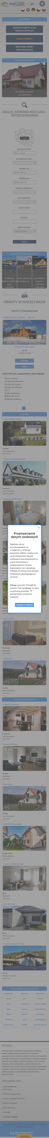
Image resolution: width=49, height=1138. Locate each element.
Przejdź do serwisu (24, 605)
